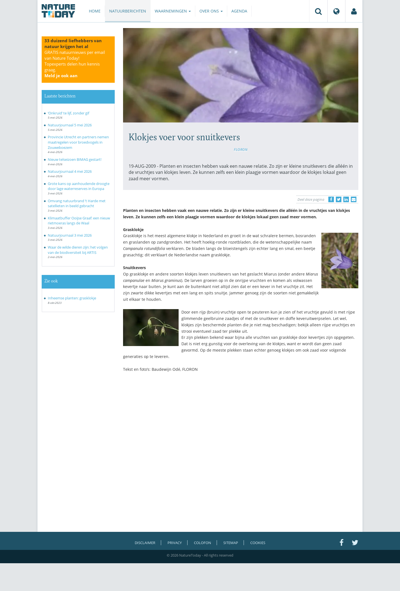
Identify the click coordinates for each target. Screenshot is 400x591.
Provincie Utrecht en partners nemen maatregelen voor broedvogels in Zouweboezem (78, 142)
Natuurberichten (127, 11)
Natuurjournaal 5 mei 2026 (70, 124)
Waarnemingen (173, 11)
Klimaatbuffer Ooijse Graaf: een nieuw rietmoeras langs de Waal (79, 221)
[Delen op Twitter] (338, 199)
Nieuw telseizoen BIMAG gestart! (74, 159)
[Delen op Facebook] (331, 199)
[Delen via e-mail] (353, 199)
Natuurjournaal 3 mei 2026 (70, 235)
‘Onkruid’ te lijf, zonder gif (68, 113)
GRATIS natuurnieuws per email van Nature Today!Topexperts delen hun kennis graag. (74, 63)
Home (95, 11)
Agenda (239, 11)
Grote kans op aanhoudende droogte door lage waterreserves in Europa (78, 186)
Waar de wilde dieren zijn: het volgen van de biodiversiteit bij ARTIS (78, 250)
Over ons (211, 11)
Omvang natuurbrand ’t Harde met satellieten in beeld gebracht (77, 203)
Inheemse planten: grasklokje (72, 298)
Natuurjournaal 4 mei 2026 (70, 171)
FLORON (241, 149)
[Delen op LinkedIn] (346, 199)
